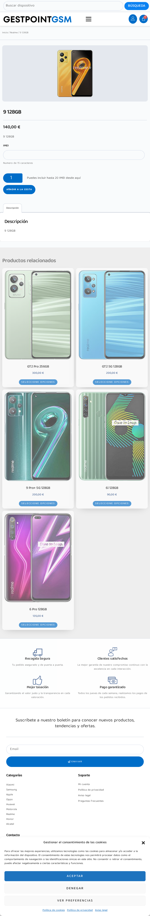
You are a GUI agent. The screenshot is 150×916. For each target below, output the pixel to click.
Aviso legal (101, 910)
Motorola (11, 809)
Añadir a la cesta (19, 189)
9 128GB (9, 231)
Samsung (11, 789)
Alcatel (10, 824)
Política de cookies (54, 910)
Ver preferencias (75, 901)
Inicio (5, 33)
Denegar (75, 888)
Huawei (10, 804)
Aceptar (75, 876)
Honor (10, 819)
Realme (14, 33)
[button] (143, 843)
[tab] (12, 208)
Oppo (9, 799)
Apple (9, 794)
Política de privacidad (80, 910)
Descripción (12, 208)
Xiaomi (10, 785)
